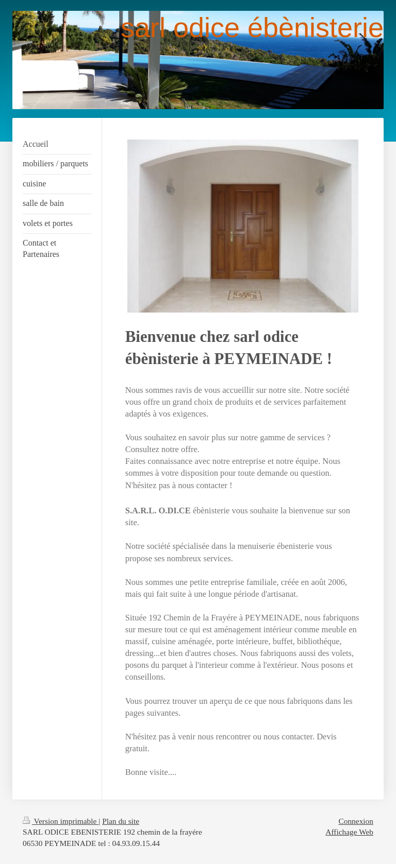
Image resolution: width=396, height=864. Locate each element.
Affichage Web (349, 831)
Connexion (355, 821)
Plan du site (120, 821)
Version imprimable (60, 821)
